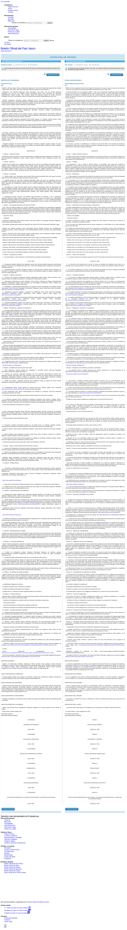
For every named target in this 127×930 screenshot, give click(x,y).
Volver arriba (8, 921)
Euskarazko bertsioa (10, 918)
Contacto (11, 17)
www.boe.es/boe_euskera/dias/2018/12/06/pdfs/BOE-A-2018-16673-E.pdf (21, 656)
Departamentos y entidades (13, 837)
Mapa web (11, 21)
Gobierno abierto (9, 841)
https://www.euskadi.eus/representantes (81, 305)
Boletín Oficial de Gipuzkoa (13, 869)
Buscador (11, 19)
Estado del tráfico (9, 857)
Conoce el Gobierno (10, 835)
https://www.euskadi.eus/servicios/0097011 (83, 289)
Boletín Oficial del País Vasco (18, 48)
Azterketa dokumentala (52, 74)
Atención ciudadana (10, 839)
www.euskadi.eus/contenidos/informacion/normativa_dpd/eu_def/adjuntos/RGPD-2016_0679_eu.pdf (27, 652)
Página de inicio (13, 7)
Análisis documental (116, 74)
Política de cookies (14, 32)
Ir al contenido (5, 1)
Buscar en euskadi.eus (19, 22)
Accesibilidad (12, 28)
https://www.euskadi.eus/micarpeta (74, 295)
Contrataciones (9, 851)
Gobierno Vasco (13, 10)
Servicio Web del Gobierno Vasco (38, 902)
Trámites (10, 12)
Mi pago (6, 853)
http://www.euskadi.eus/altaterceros (75, 365)
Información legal (13, 30)
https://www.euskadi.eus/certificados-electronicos (78, 300)
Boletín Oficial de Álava (11, 865)
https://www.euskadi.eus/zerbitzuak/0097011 (13, 289)
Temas (10, 8)
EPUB (33, 64)
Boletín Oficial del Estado (12, 870)
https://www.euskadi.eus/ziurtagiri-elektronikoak (14, 300)
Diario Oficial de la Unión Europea (15, 872)
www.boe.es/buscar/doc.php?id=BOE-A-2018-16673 (79, 656)
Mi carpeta (7, 44)
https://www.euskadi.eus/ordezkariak (11, 305)
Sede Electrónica (13, 33)
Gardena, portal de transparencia (14, 843)
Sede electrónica (6, 51)
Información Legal (10, 827)
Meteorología (8, 855)
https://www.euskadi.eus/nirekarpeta (11, 295)
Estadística (7, 858)
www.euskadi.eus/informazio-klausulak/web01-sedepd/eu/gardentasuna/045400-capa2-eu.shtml (32, 645)
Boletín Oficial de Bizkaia (12, 867)
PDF (21, 64)
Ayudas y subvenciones (11, 849)
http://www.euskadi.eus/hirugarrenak (12, 365)
